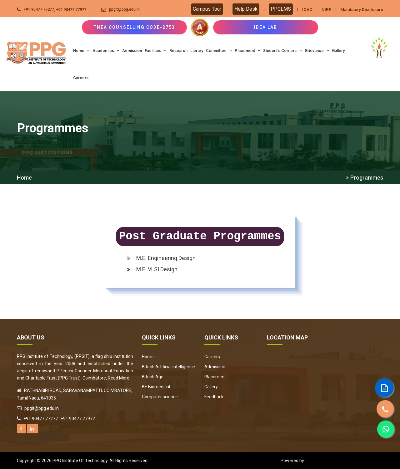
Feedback (213, 396)
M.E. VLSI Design (152, 269)
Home (81, 50)
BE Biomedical (156, 386)
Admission (132, 50)
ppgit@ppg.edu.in (126, 10)
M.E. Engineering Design (161, 258)
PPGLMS (278, 9)
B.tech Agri (152, 376)
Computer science (160, 396)
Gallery (338, 50)
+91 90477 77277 (39, 10)
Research (178, 50)
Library (196, 50)
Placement (247, 50)
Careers (80, 77)
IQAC (304, 9)
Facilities (156, 50)
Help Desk (242, 9)
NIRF (323, 9)
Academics (105, 50)
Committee (219, 50)
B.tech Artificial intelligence (168, 366)
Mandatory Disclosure (360, 9)
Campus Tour (204, 9)
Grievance (317, 50)
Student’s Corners (282, 50)
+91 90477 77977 (71, 10)
